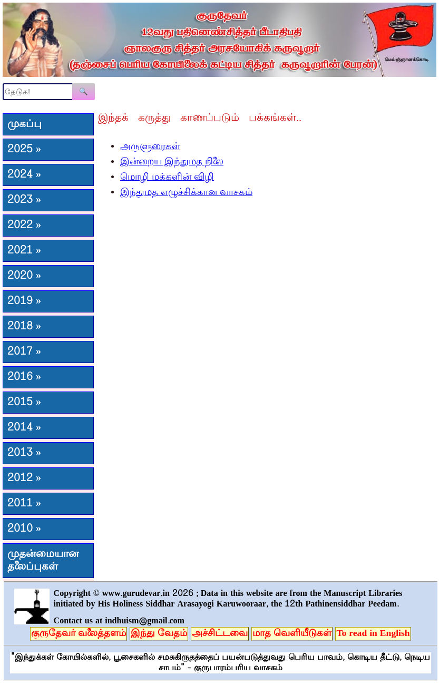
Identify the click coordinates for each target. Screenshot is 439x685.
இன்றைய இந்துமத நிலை (171, 162)
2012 (24, 478)
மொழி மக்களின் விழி (167, 177)
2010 (24, 529)
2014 (24, 428)
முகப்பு (24, 124)
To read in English (372, 634)
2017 (24, 352)
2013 (24, 453)
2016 (24, 377)
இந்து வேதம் (159, 634)
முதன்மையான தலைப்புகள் (43, 560)
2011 (24, 503)
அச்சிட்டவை (220, 634)
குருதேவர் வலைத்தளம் (78, 634)
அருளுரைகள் (150, 147)
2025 (24, 149)
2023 (24, 200)
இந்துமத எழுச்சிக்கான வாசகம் (186, 193)
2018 (24, 326)
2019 (24, 301)
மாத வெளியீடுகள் (291, 634)
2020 (24, 276)
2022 (24, 225)
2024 (24, 175)
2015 (24, 402)
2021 (24, 250)
